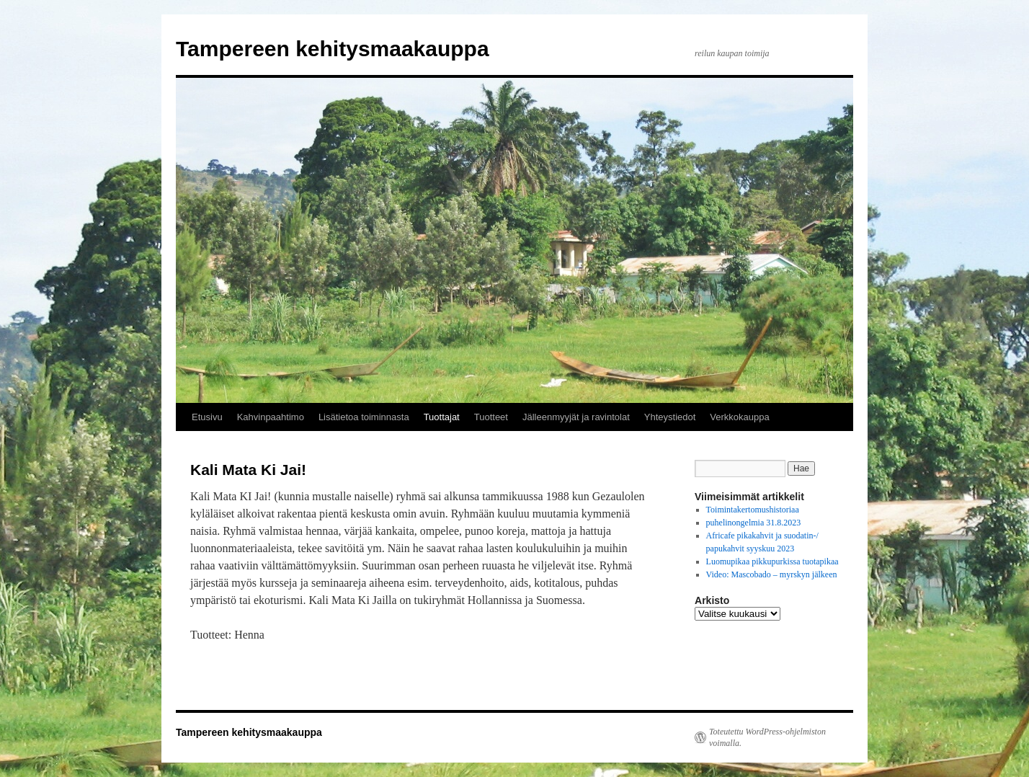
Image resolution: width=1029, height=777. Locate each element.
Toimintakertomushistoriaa (752, 510)
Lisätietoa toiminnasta (363, 417)
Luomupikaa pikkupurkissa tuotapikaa (772, 561)
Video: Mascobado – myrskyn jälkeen (771, 574)
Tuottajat (442, 417)
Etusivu (207, 417)
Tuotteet (491, 417)
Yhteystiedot (670, 417)
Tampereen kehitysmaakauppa (332, 49)
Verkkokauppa (739, 417)
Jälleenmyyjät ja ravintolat (576, 417)
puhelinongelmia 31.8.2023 (753, 523)
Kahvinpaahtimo (270, 417)
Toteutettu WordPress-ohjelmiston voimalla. (767, 737)
